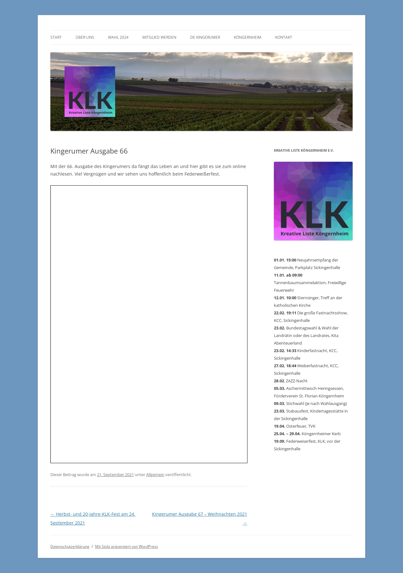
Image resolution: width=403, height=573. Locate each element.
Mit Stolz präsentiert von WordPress (126, 546)
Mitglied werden (159, 37)
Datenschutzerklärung (69, 546)
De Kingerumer (205, 37)
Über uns (85, 37)
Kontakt (283, 37)
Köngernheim (247, 37)
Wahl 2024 (118, 37)
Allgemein (155, 474)
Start (56, 37)
